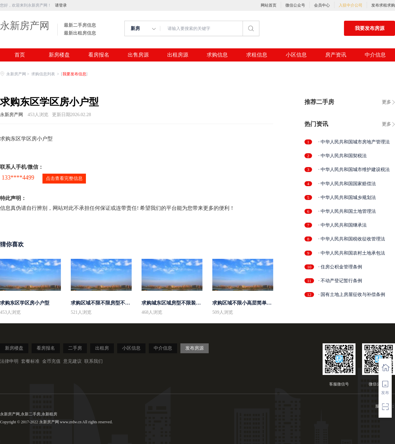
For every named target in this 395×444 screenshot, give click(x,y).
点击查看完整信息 (64, 178)
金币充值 (51, 361)
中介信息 (375, 55)
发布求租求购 (383, 5)
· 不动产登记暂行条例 (340, 280)
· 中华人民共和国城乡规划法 (347, 197)
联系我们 (93, 361)
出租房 (102, 348)
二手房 (75, 348)
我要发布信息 (74, 74)
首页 (20, 55)
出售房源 (138, 55)
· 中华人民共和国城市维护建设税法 (354, 169)
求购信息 (217, 55)
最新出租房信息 (80, 33)
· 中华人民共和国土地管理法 (347, 211)
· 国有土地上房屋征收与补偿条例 (351, 294)
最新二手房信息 (80, 25)
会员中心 (322, 5)
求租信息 (256, 55)
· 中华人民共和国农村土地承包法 (351, 253)
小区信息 (296, 55)
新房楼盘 (59, 55)
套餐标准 (30, 361)
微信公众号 (295, 5)
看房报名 (98, 55)
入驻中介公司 (350, 5)
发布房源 (194, 348)
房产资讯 (336, 55)
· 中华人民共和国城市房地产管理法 (354, 141)
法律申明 (9, 361)
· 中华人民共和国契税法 (342, 155)
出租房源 (178, 55)
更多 (386, 102)
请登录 (61, 5)
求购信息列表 (43, 74)
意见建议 (72, 361)
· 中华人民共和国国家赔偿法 (347, 183)
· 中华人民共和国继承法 (342, 225)
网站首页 (268, 5)
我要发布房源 (369, 28)
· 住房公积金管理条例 (340, 266)
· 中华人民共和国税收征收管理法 (351, 238)
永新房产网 (24, 25)
